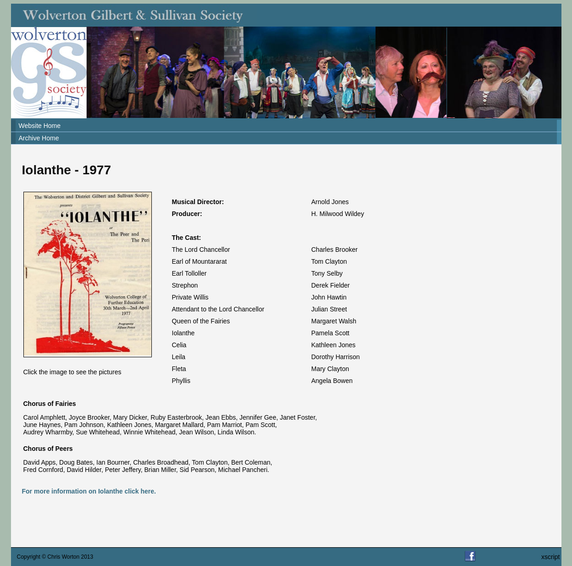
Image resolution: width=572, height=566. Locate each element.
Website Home (40, 125)
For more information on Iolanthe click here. (89, 491)
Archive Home (39, 138)
